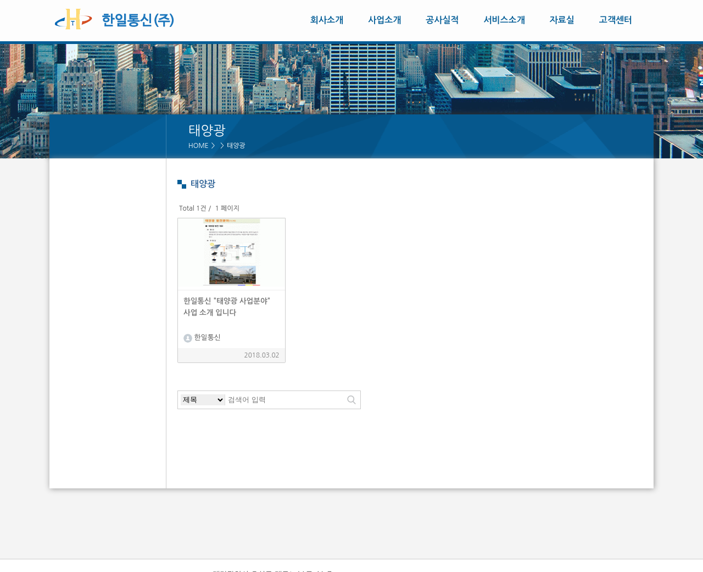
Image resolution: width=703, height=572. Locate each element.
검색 (351, 400)
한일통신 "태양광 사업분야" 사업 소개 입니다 (226, 307)
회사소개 (326, 20)
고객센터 (615, 20)
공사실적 (442, 20)
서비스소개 (504, 20)
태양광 (236, 145)
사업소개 (384, 20)
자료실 (562, 20)
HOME (198, 145)
